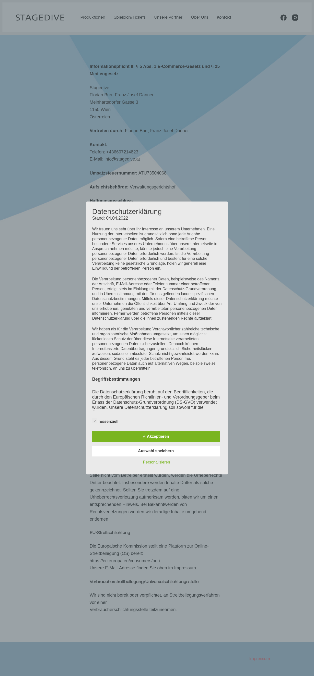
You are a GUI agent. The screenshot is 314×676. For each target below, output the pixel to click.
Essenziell (105, 421)
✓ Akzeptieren (156, 437)
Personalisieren (156, 462)
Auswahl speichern (156, 451)
